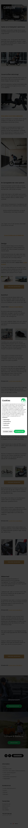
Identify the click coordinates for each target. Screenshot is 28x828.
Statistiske (6, 425)
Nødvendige (6, 419)
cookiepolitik (4, 417)
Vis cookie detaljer (6, 427)
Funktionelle (6, 423)
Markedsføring (7, 421)
